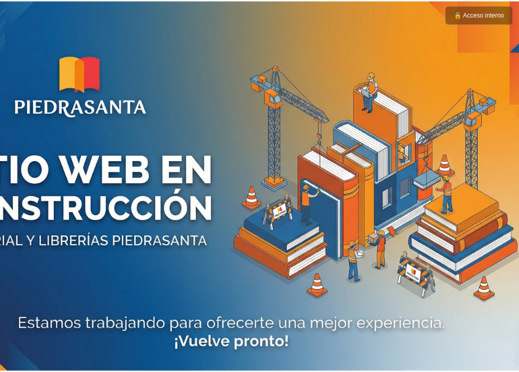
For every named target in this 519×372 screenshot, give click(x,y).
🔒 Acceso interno (479, 15)
